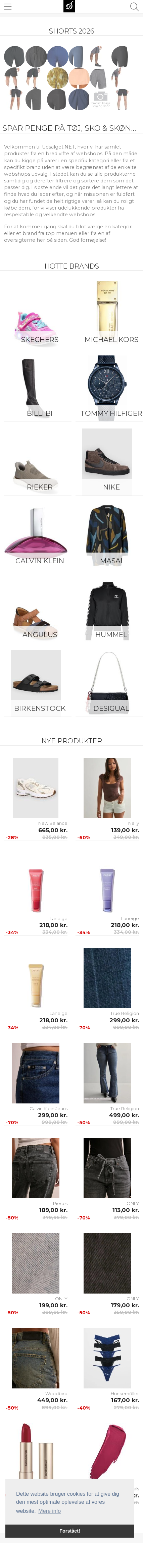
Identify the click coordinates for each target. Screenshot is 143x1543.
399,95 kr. (54, 1312)
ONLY (133, 1203)
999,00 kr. (126, 1027)
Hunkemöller (125, 1393)
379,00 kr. (126, 1217)
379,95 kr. (55, 1217)
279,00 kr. (126, 1407)
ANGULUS (39, 634)
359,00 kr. (126, 1312)
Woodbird (56, 1393)
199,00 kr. (53, 1305)
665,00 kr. (52, 830)
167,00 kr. (125, 1400)
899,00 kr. (54, 1407)
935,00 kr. (54, 837)
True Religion (124, 1013)
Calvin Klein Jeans (48, 1108)
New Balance (52, 823)
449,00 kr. (52, 1400)
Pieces (60, 1203)
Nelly (133, 823)
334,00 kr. (54, 932)
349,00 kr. (126, 837)
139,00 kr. (125, 830)
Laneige (58, 918)
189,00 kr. (53, 1210)
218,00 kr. (53, 925)
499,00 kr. (124, 1115)
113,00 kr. (125, 1210)
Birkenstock (40, 708)
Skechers (39, 339)
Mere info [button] (49, 1511)
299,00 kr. (124, 1020)
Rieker (40, 487)
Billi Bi (40, 413)
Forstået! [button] (69, 1531)
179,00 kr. (125, 1305)
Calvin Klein (39, 561)
